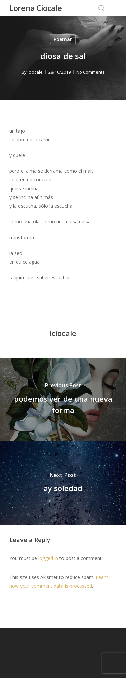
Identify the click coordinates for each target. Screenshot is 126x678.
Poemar (63, 39)
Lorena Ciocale (35, 8)
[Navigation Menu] (113, 8)
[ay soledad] (63, 483)
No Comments (90, 72)
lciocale (35, 72)
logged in (48, 558)
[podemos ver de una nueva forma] (63, 399)
